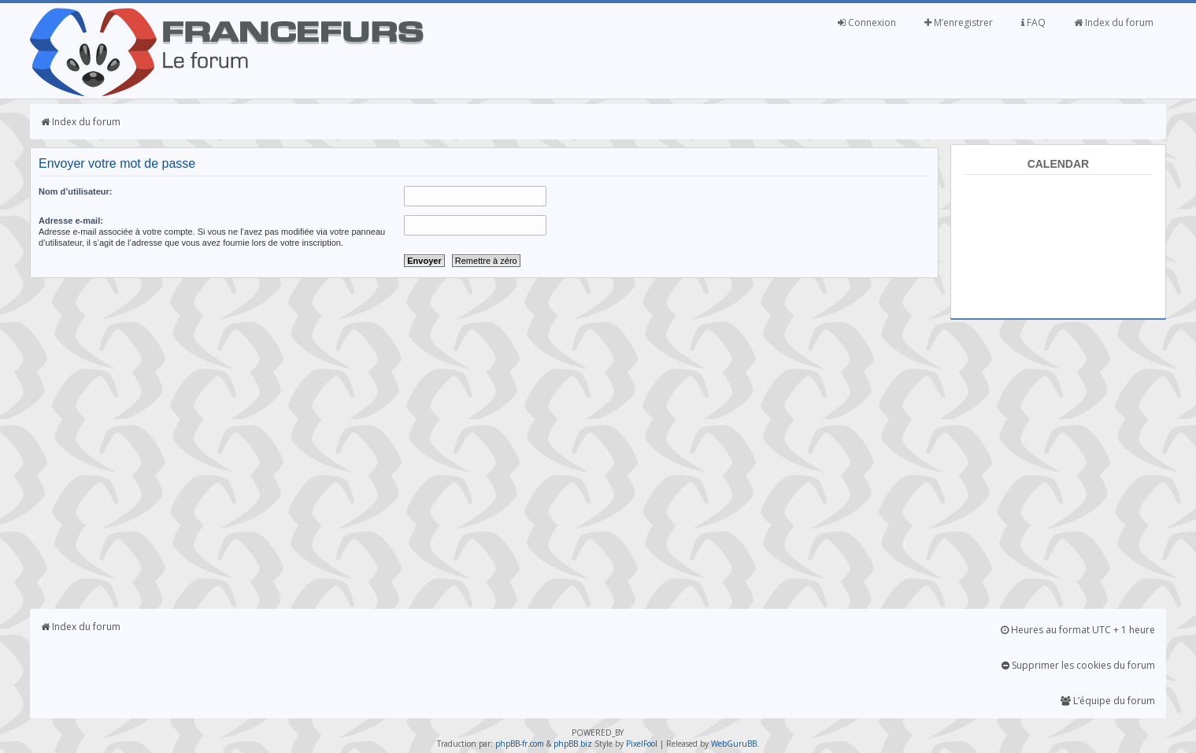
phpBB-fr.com (519, 743)
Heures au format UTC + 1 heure (1078, 629)
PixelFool (641, 743)
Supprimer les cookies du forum (1078, 665)
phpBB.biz (573, 743)
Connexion (867, 22)
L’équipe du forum (1108, 700)
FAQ (1033, 22)
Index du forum (1113, 22)
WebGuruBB (734, 743)
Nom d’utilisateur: (76, 191)
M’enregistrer (958, 22)
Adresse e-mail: (71, 220)
